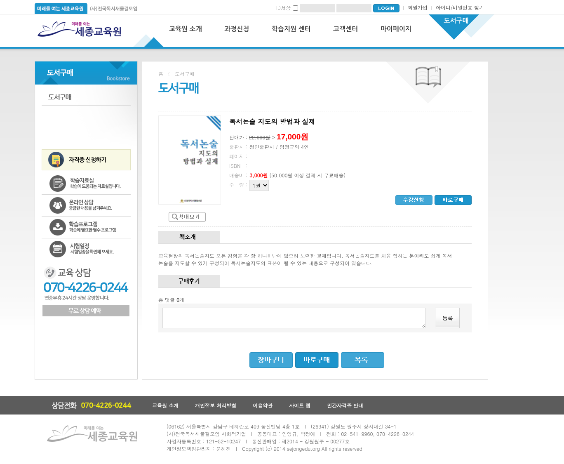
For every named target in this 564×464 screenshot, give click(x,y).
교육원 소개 (165, 405)
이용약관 (263, 405)
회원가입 (418, 7)
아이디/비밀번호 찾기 (460, 7)
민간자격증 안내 (345, 405)
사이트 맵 (299, 405)
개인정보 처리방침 (215, 405)
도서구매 (86, 97)
